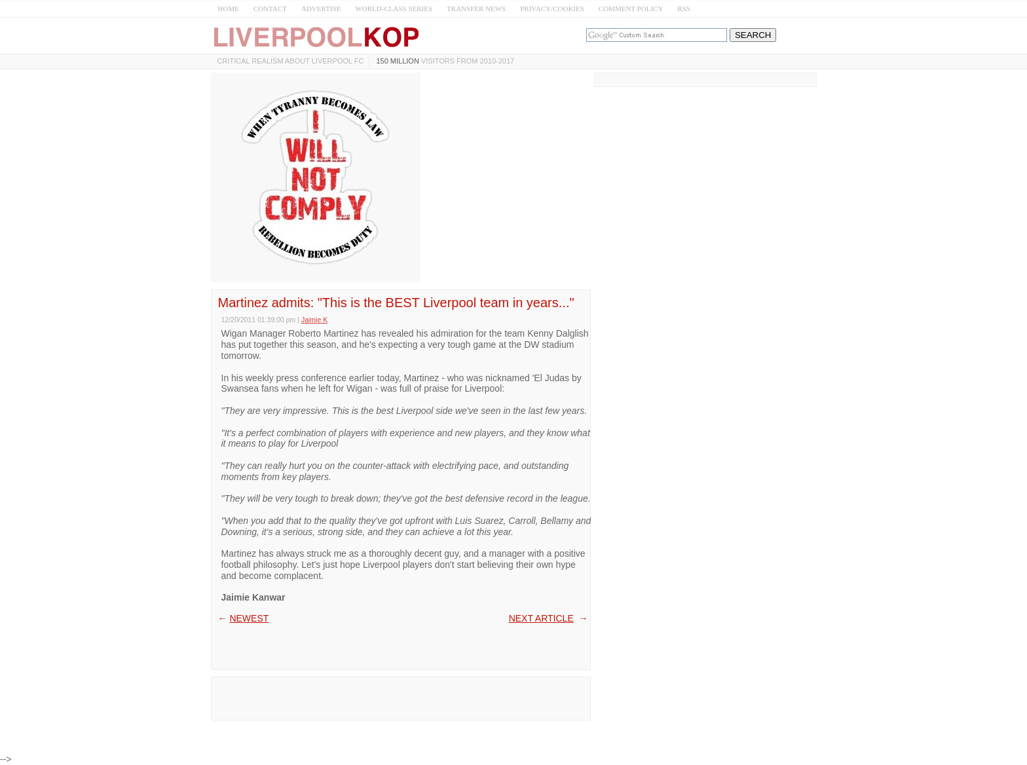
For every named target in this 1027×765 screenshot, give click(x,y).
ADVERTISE (321, 8)
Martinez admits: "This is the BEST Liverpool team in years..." (396, 302)
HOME (228, 8)
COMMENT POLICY (631, 8)
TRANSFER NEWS (476, 8)
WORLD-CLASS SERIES (393, 8)
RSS (683, 8)
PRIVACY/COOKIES (552, 8)
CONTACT (270, 8)
